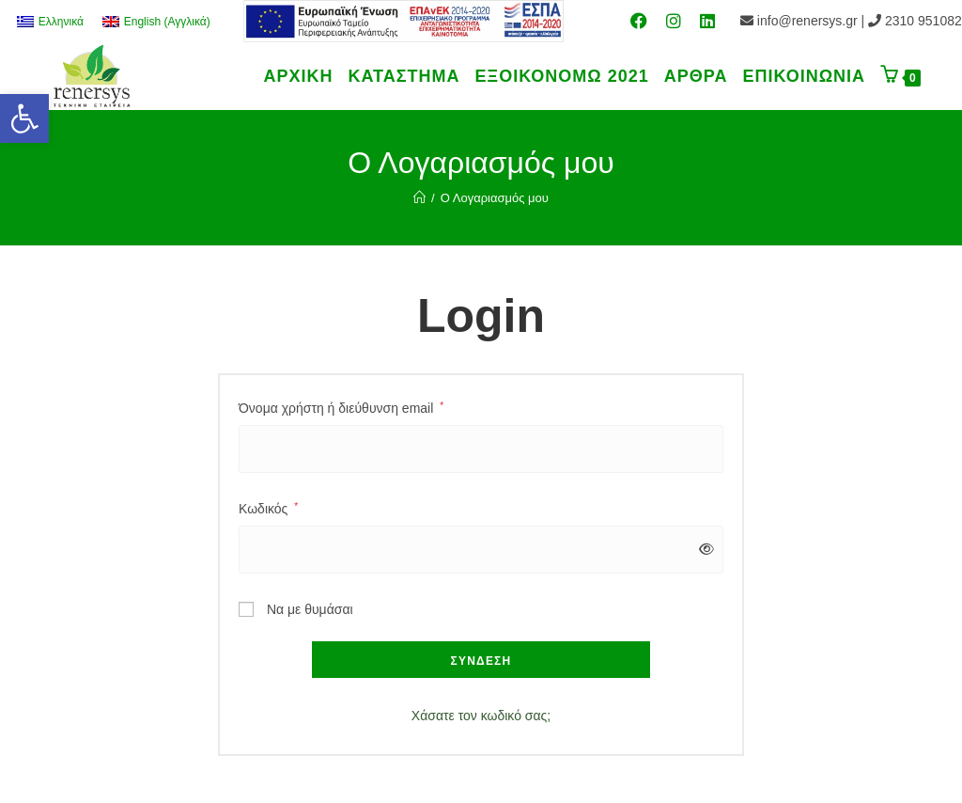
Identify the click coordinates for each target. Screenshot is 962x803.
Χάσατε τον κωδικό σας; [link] (481, 715)
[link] (24, 118)
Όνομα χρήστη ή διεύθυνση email (341, 408)
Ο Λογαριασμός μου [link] (495, 198)
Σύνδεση (481, 661)
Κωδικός (268, 508)
